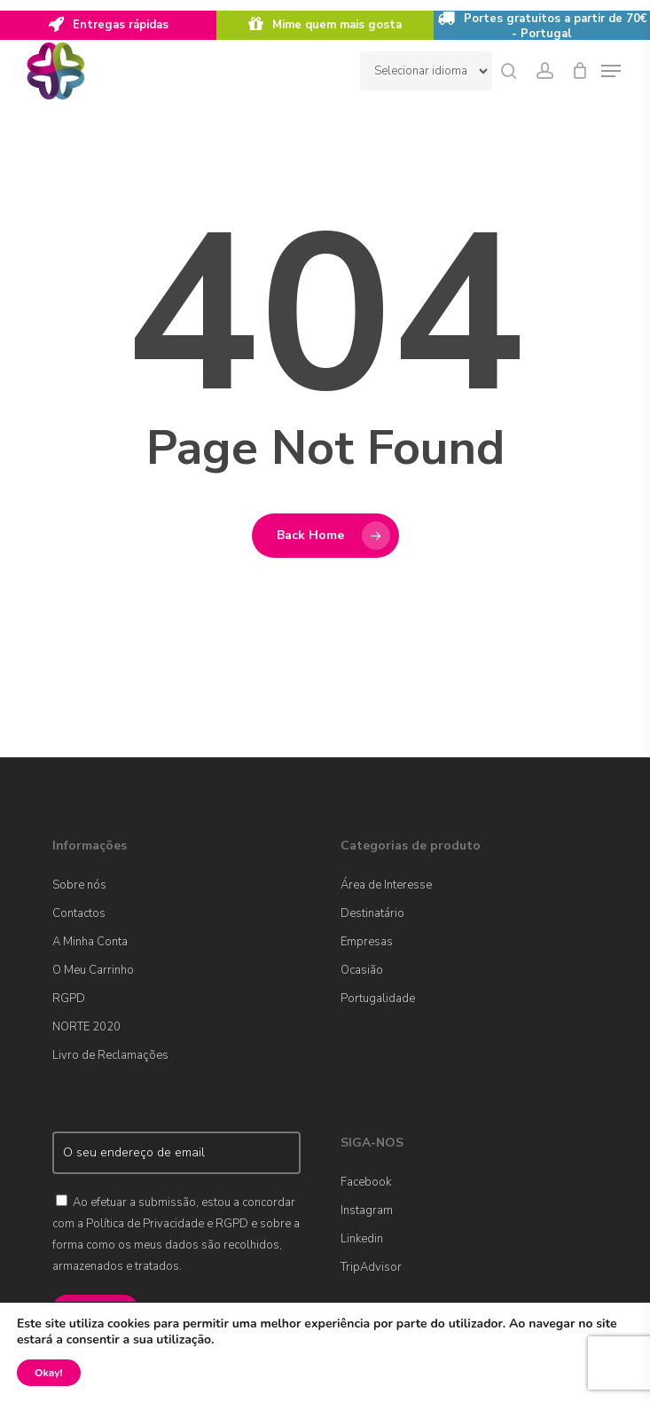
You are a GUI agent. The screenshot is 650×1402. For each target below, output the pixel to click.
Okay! (49, 1373)
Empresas (367, 942)
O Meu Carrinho (93, 970)
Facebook (366, 1182)
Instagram (367, 1210)
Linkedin (362, 1239)
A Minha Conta (90, 942)
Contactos (79, 913)
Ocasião (362, 970)
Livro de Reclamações (110, 1055)
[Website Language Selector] (426, 70)
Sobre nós (79, 885)
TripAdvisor (371, 1267)
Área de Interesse (386, 885)
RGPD (68, 998)
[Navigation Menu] (611, 71)
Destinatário (372, 913)
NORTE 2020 (86, 1027)
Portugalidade (378, 998)
